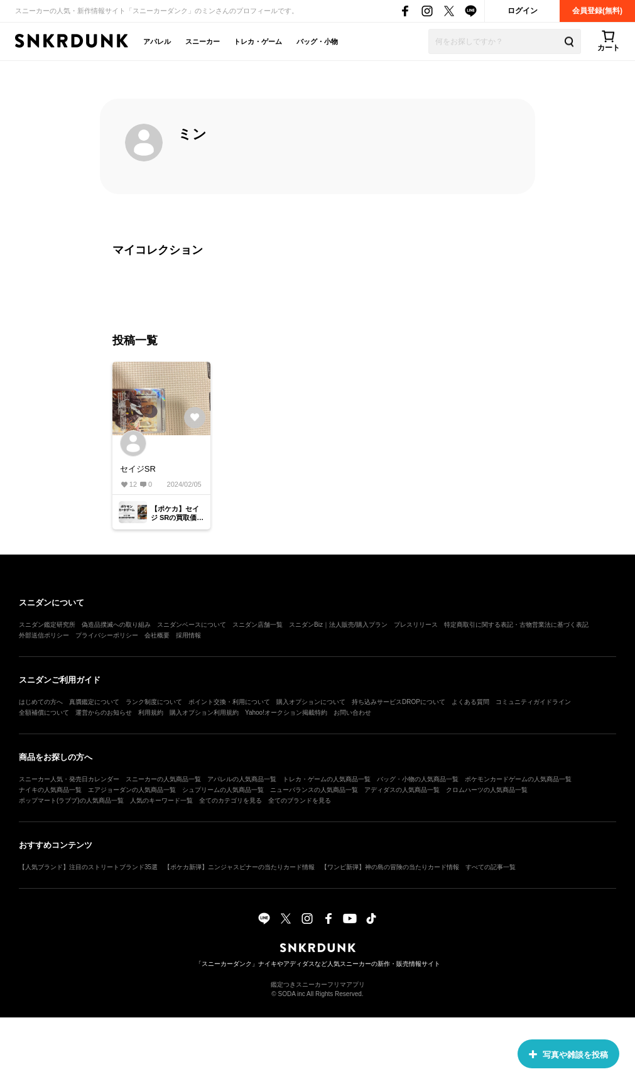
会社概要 (157, 635)
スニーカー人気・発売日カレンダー (69, 779)
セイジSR (138, 469)
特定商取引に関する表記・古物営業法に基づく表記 (516, 624)
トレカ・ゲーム (258, 41)
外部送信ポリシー (44, 635)
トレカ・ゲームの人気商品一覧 (327, 779)
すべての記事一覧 (490, 867)
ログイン (522, 10)
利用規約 (150, 712)
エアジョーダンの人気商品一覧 (132, 789)
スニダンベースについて (191, 624)
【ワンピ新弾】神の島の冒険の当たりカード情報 (390, 867)
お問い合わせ (352, 712)
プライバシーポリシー (106, 635)
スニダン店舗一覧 (257, 624)
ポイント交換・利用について (229, 701)
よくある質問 (470, 701)
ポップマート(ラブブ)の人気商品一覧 (71, 800)
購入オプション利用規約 (204, 712)
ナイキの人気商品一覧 (50, 789)
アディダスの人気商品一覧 (402, 789)
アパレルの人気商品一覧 (241, 779)
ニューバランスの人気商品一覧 (314, 789)
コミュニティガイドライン (533, 701)
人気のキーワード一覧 (161, 800)
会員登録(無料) (597, 10)
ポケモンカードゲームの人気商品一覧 (518, 779)
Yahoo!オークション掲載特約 (286, 712)
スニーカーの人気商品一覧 (163, 779)
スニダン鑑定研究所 (47, 624)
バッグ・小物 (317, 41)
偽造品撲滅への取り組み (116, 624)
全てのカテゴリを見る (230, 800)
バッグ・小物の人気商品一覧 (418, 779)
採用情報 (188, 635)
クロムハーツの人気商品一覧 (487, 789)
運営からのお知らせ (103, 712)
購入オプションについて (310, 701)
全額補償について (44, 712)
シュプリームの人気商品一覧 (223, 789)
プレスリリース (416, 624)
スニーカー (202, 41)
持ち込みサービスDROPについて (398, 701)
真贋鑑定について (94, 701)
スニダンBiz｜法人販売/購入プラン (338, 624)
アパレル (157, 41)
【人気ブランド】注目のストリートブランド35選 (88, 867)
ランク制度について (154, 701)
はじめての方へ (41, 701)
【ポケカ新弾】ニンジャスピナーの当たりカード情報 (239, 867)
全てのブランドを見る (299, 800)
